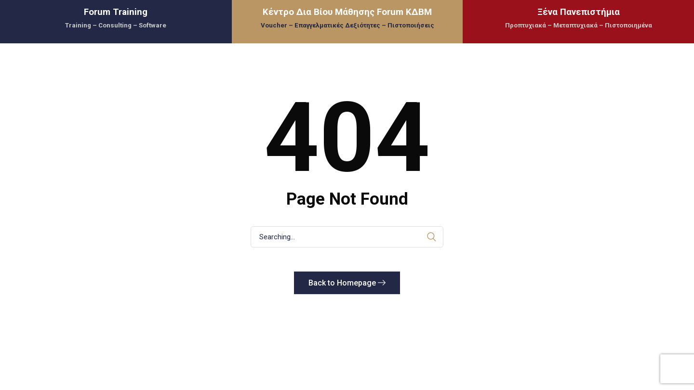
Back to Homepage (347, 282)
